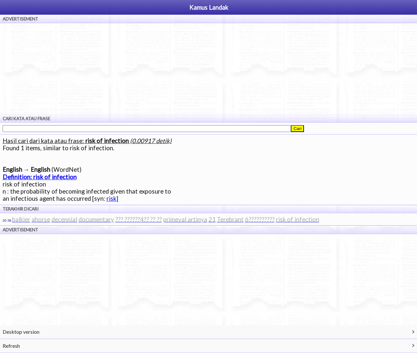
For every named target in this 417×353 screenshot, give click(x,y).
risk (111, 198)
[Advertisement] (208, 68)
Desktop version (21, 332)
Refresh (11, 346)
